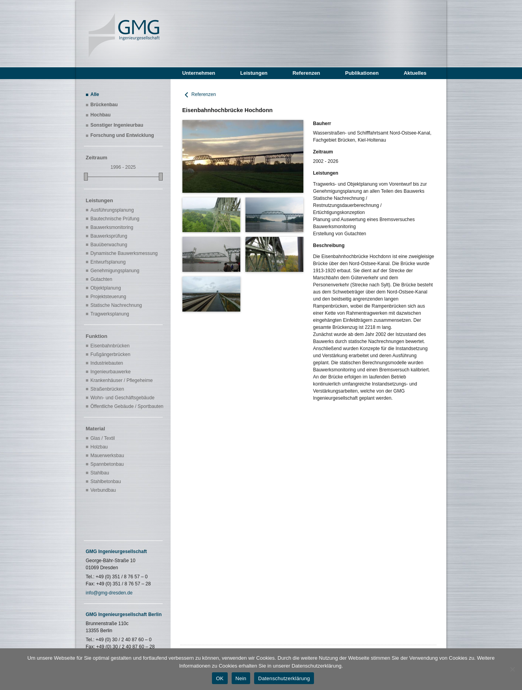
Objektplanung (106, 288)
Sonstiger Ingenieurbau (117, 125)
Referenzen (306, 73)
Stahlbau (100, 473)
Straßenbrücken (107, 389)
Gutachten (101, 279)
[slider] (86, 177)
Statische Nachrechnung (116, 305)
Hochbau (101, 115)
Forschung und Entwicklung (122, 135)
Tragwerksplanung (110, 314)
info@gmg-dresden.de (109, 593)
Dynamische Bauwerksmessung (124, 253)
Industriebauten (107, 363)
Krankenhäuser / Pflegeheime (122, 380)
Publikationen (362, 73)
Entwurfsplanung (108, 262)
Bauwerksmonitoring (112, 227)
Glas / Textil (103, 438)
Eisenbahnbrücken (110, 346)
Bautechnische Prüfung (115, 218)
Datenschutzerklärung (284, 678)
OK (219, 678)
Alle (95, 94)
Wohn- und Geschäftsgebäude (123, 397)
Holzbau (99, 447)
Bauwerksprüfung (109, 236)
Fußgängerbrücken (110, 354)
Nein (241, 678)
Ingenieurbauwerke (111, 372)
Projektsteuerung (108, 296)
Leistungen (254, 73)
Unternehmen (198, 73)
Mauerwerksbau (107, 455)
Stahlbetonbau (106, 481)
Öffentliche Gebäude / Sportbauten (126, 406)
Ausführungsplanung (112, 210)
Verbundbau (103, 490)
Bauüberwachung (109, 244)
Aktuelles (415, 73)
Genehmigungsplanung (115, 270)
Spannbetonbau (107, 464)
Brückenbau (104, 104)
